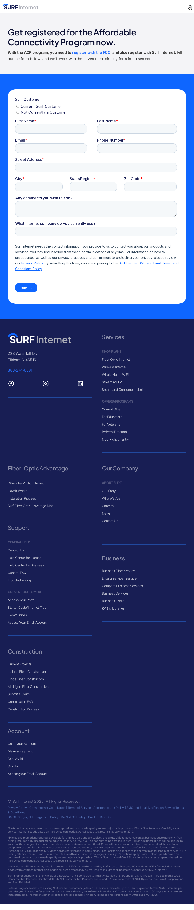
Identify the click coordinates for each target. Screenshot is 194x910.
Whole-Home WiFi (115, 374)
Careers (107, 506)
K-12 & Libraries (113, 608)
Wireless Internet (114, 367)
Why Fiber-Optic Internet (25, 483)
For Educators (112, 417)
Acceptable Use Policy (108, 807)
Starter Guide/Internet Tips (27, 607)
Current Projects (19, 664)
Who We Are (111, 498)
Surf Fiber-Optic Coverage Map (30, 506)
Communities (17, 615)
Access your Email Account (27, 774)
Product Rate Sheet (101, 817)
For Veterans (111, 424)
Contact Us (16, 550)
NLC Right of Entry (115, 439)
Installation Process (22, 498)
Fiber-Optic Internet (116, 359)
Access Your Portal (21, 600)
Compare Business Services (122, 586)
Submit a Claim (19, 694)
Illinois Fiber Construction (26, 679)
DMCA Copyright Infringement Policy (33, 817)
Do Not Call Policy (73, 817)
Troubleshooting (19, 580)
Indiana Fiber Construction (27, 672)
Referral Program (114, 432)
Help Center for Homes (24, 558)
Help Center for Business (26, 565)
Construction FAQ (20, 702)
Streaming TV (112, 382)
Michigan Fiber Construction (28, 687)
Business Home (113, 601)
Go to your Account (22, 744)
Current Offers (112, 409)
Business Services (115, 593)
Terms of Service (79, 807)
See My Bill (16, 759)
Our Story (109, 491)
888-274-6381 (20, 370)
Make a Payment (20, 751)
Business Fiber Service (118, 571)
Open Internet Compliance (47, 807)
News (106, 513)
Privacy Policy (17, 807)
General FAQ (17, 573)
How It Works (17, 491)
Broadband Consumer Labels (123, 389)
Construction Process (23, 709)
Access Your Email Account (27, 622)
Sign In (13, 766)
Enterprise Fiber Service (119, 578)
